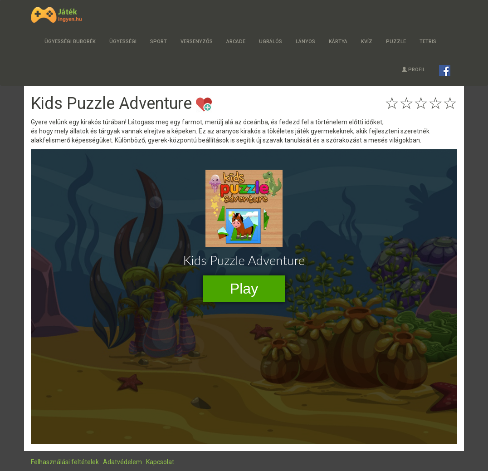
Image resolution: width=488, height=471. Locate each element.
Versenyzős (197, 41)
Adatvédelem (122, 462)
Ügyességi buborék (70, 41)
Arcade (235, 41)
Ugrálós (270, 41)
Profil (413, 70)
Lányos (305, 41)
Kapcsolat (160, 462)
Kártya (338, 41)
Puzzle (396, 41)
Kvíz (366, 41)
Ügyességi (123, 41)
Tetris (428, 41)
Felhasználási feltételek (65, 462)
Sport (158, 41)
